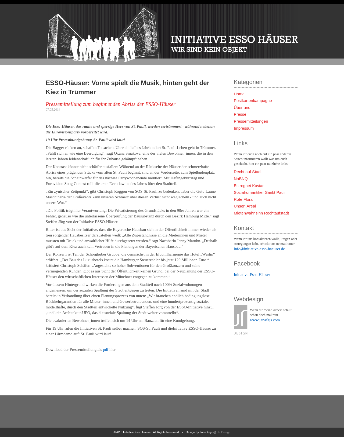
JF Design (224, 432)
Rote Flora (243, 199)
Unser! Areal (245, 206)
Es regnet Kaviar (249, 185)
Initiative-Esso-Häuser (252, 274)
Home (239, 94)
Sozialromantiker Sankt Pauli (259, 192)
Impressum (244, 128)
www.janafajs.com (265, 320)
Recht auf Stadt (247, 171)
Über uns (242, 107)
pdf (105, 349)
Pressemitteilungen (251, 121)
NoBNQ (241, 178)
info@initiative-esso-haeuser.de (259, 249)
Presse (240, 114)
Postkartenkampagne (253, 100)
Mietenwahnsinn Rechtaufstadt (261, 213)
